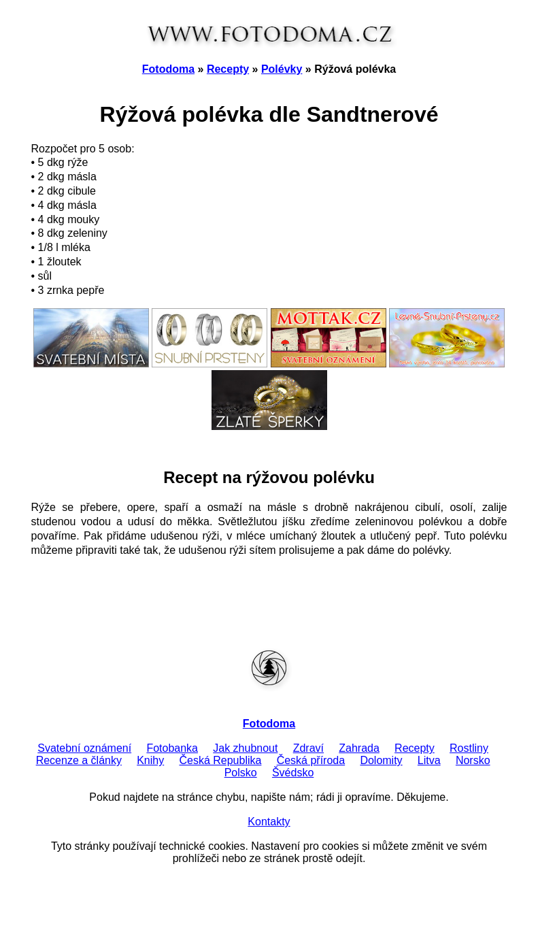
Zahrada (359, 748)
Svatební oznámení (84, 748)
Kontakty (269, 821)
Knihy (150, 760)
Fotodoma (168, 69)
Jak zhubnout (245, 748)
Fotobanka (172, 748)
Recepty (228, 69)
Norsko (473, 760)
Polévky (281, 69)
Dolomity (381, 760)
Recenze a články (79, 760)
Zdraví (308, 748)
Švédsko (293, 772)
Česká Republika (220, 760)
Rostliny (469, 748)
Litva (429, 760)
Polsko (240, 772)
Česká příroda (311, 760)
